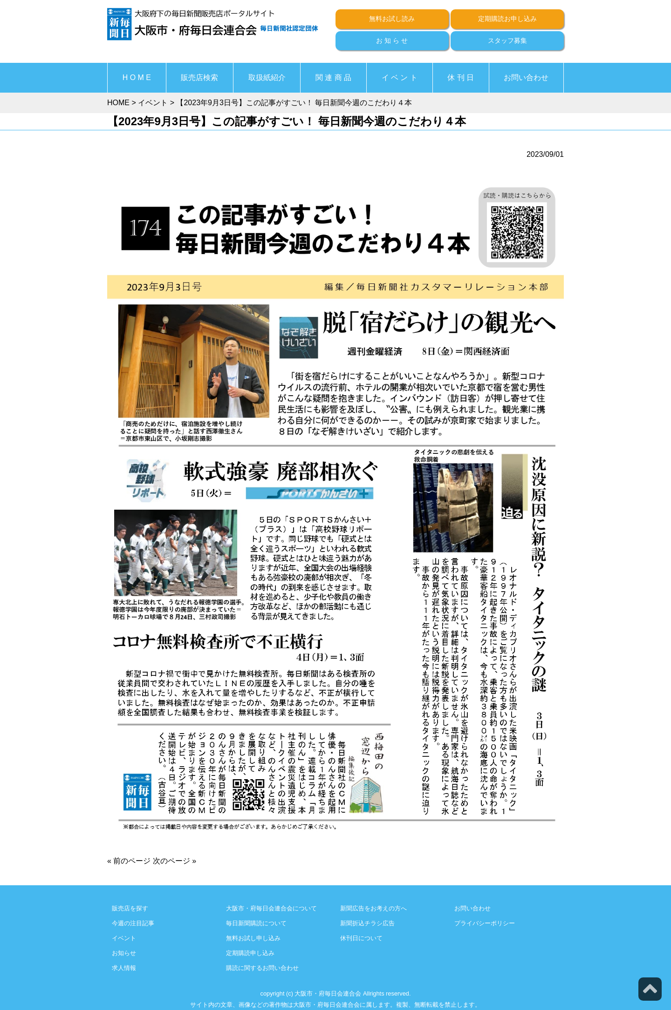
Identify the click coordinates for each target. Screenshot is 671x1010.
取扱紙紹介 (267, 77)
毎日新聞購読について (256, 923)
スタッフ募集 (507, 40)
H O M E (137, 77)
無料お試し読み (392, 18)
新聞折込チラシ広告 (367, 923)
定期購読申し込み (250, 952)
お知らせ (124, 952)
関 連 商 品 (333, 77)
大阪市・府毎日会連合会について (271, 908)
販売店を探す (130, 908)
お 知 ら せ (392, 40)
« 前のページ (129, 861)
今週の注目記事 (133, 923)
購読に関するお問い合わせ (262, 967)
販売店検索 (199, 77)
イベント (124, 938)
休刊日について (361, 938)
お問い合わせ (526, 77)
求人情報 (124, 967)
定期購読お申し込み (507, 18)
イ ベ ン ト (400, 77)
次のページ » (174, 861)
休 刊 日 (460, 77)
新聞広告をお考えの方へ (373, 908)
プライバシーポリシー (484, 923)
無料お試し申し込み (253, 938)
